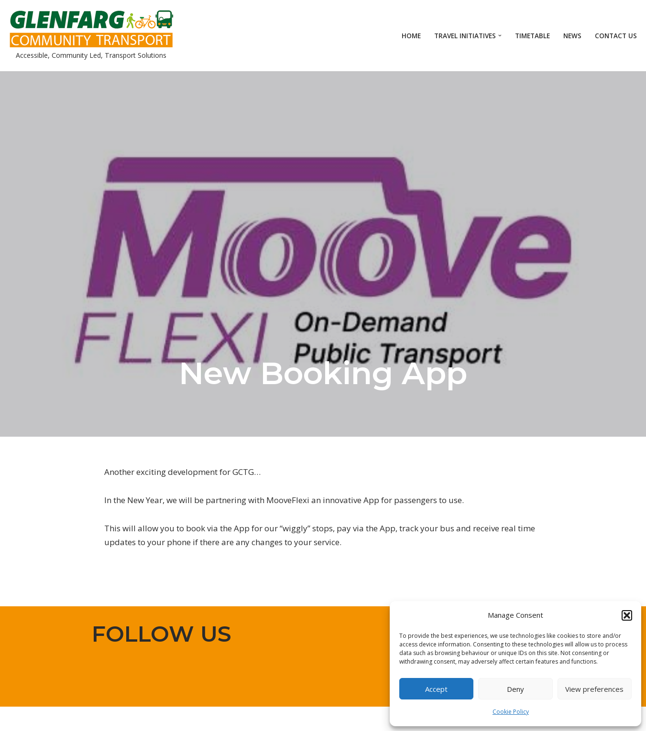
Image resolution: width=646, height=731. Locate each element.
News (572, 35)
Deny (515, 689)
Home (411, 35)
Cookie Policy (511, 712)
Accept (436, 689)
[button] (627, 615)
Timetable (532, 35)
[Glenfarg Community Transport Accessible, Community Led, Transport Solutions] (91, 36)
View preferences (594, 689)
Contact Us (616, 35)
